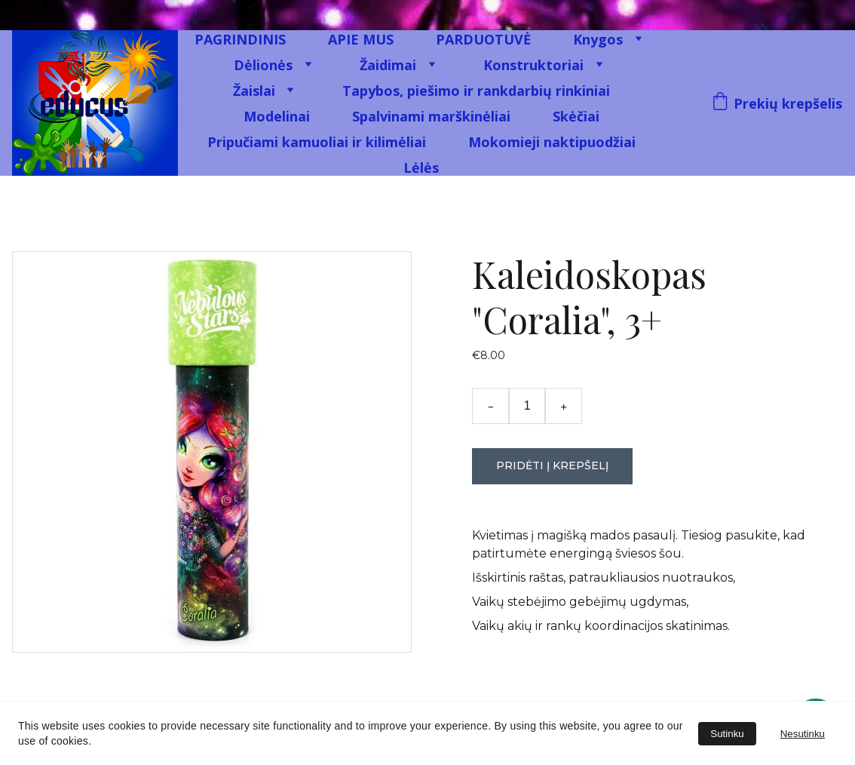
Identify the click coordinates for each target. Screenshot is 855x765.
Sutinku (726, 733)
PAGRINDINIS (240, 39)
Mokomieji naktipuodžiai (552, 142)
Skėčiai (576, 116)
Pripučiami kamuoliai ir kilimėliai (316, 142)
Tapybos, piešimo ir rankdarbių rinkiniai (476, 90)
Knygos (598, 39)
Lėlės (421, 167)
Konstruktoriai (533, 65)
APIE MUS (361, 39)
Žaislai (254, 90)
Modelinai (277, 116)
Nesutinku (802, 733)
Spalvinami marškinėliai (431, 116)
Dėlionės (263, 65)
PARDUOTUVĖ (483, 39)
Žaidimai (388, 65)
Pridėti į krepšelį (552, 465)
